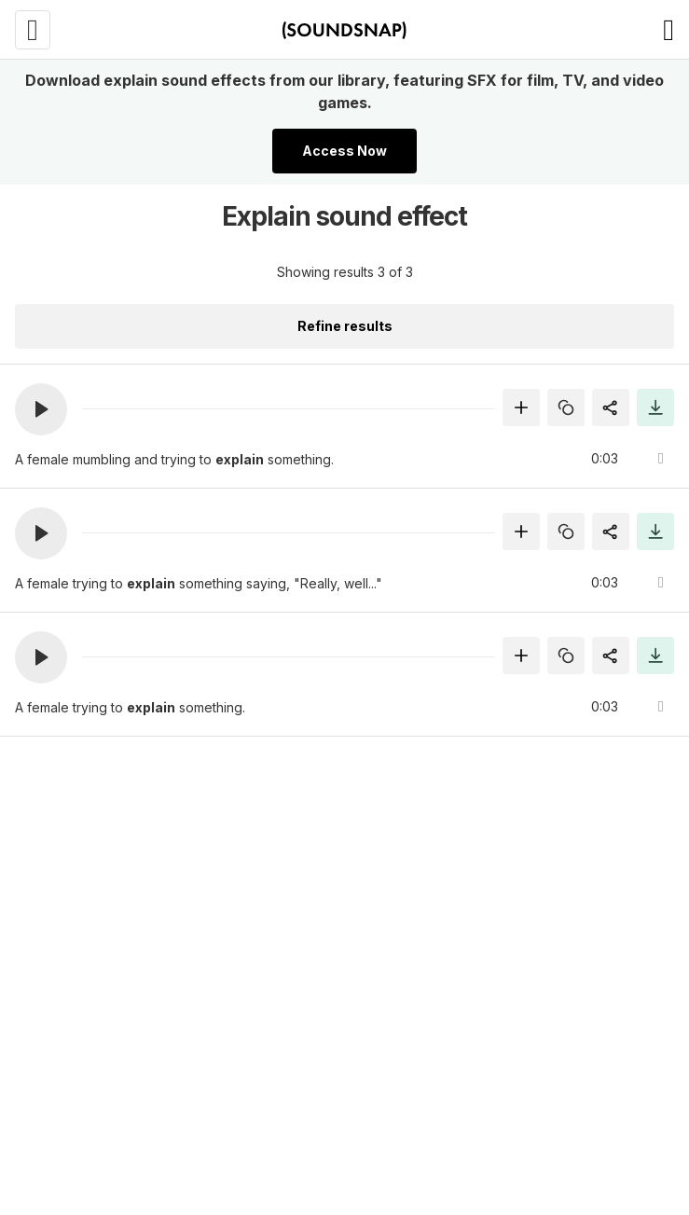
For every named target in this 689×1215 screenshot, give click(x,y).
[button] (41, 409)
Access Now (344, 151)
